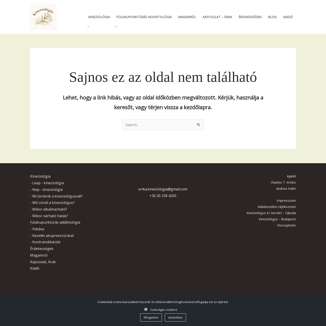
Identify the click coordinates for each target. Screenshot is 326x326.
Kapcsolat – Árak (217, 17)
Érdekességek (250, 17)
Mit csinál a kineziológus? (53, 202)
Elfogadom (151, 317)
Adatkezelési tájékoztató (277, 206)
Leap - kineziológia (48, 182)
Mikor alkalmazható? (49, 209)
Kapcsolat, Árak (43, 261)
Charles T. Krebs (283, 182)
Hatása (38, 228)
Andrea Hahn (286, 188)
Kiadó (288, 17)
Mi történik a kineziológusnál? (57, 196)
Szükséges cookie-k (163, 310)
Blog (272, 17)
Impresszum (286, 200)
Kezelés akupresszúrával (53, 235)
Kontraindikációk (46, 242)
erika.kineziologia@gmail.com (162, 189)
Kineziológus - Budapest (277, 219)
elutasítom (175, 317)
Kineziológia (99, 17)
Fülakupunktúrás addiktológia (144, 17)
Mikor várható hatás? (50, 215)
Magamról (187, 17)
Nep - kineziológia (47, 189)
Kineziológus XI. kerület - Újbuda (271, 213)
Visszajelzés (286, 225)
